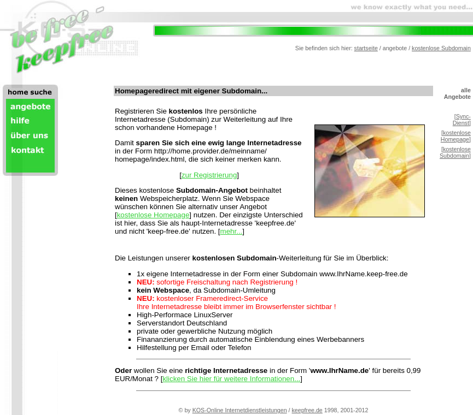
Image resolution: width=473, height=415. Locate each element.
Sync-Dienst (462, 119)
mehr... (231, 231)
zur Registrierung (209, 175)
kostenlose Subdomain (441, 48)
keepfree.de (307, 410)
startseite (366, 48)
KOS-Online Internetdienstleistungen (239, 410)
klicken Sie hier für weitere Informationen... (231, 379)
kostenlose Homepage (153, 215)
